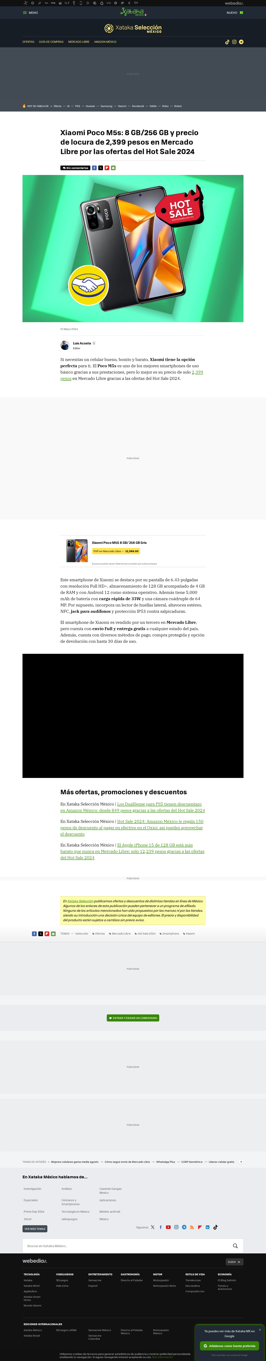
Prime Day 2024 (34, 1211)
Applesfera (30, 1291)
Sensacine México (99, 1330)
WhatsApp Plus (166, 1162)
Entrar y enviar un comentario (135, 1018)
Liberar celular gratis (221, 1162)
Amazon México (105, 42)
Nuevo (232, 12)
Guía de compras (51, 42)
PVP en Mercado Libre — (116, 551)
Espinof (92, 1286)
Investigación (32, 1189)
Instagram (234, 42)
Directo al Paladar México (132, 1331)
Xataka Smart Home (32, 1298)
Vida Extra (62, 1286)
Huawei (90, 106)
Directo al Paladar (132, 1280)
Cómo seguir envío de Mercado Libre (128, 1162)
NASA (153, 106)
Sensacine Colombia (94, 1337)
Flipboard (107, 168)
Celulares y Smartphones (71, 1202)
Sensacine (94, 1280)
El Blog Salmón (227, 1280)
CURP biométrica (192, 1162)
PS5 (77, 106)
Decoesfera (192, 1286)
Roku (165, 106)
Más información (162, 1357)
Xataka (28, 1280)
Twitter (100, 168)
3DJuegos (62, 1280)
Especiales (31, 1200)
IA (68, 106)
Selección (133, 28)
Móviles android (109, 1211)
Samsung (106, 106)
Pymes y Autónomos (225, 1287)
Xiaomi (122, 106)
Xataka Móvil (31, 1286)
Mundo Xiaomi (32, 1305)
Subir (232, 1262)
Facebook (138, 106)
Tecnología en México (75, 1211)
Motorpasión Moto (164, 1286)
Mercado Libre (78, 42)
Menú (33, 12)
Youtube (168, 1226)
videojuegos (70, 1219)
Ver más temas (35, 1229)
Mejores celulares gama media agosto (75, 1162)
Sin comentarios (77, 168)
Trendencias (193, 1280)
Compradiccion (194, 1291)
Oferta (57, 106)
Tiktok (227, 42)
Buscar (235, 1245)
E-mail (113, 168)
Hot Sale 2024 (146, 933)
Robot (178, 106)
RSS (192, 1226)
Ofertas (28, 42)
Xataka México (133, 11)
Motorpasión (161, 1280)
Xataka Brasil (32, 1335)
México (104, 1219)
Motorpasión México (161, 1331)
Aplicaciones (107, 1200)
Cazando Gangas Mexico (110, 1190)
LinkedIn (207, 1226)
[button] (84, 343)
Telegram (241, 42)
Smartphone (170, 933)
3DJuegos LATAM (66, 1330)
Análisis (67, 1189)
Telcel (27, 1219)
